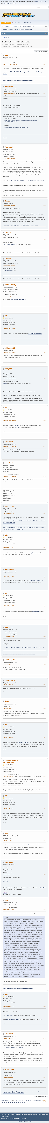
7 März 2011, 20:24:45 (8, 513)
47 (12, 1103)
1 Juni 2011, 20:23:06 (8, 1038)
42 (2, 1103)
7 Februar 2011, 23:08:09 (9, 328)
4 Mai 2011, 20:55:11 (8, 776)
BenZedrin (8, 55)
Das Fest (5, 881)
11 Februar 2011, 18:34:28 (9, 352)
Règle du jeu (36, 611)
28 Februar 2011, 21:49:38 (9, 420)
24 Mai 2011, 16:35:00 (8, 874)
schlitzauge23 (10, 348)
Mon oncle (10, 1015)
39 (40, 1100)
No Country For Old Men (36, 580)
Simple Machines (5, 1116)
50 (18, 1103)
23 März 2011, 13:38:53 (8, 547)
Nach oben (5, 1100)
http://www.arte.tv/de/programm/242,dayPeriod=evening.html (20, 225)
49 (16, 1103)
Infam (5, 383)
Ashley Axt (9, 86)
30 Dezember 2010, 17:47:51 (10, 64)
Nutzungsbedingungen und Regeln (32, 1114)
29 (20, 1100)
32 (26, 1100)
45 (8, 1103)
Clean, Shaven (32, 553)
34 (30, 1100)
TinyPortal (17, 1114)
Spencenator (9, 569)
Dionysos (8, 369)
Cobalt (7, 201)
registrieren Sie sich (9, 3)
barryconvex (9, 506)
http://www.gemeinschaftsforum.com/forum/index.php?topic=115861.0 (23, 647)
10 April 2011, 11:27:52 (8, 664)
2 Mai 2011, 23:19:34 (8, 708)
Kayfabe (8, 232)
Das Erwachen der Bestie (10, 244)
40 (42, 1100)
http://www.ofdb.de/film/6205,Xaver (13, 1047)
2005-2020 (28, 1121)
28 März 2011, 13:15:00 (8, 576)
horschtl (8, 833)
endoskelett (9, 463)
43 (4, 1103)
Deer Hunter (9, 862)
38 (38, 1100)
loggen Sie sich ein (40, 1)
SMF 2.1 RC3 (4, 1114)
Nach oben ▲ (45, 1114)
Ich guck (5, 138)
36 (34, 1100)
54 (26, 1103)
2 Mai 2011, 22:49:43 (8, 684)
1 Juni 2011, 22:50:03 (8, 1077)
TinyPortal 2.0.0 (21, 1121)
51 (20, 1103)
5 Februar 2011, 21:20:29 (9, 296)
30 (22, 1100)
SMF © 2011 (11, 1114)
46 (10, 1103)
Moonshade (9, 147)
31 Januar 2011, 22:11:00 (9, 265)
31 (24, 1100)
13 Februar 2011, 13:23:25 (9, 378)
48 (14, 1103)
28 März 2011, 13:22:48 (8, 605)
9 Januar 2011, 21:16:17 (9, 93)
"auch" (42, 888)
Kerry (7, 701)
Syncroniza (9, 442)
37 (36, 1100)
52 (22, 1103)
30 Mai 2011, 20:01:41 (8, 1006)
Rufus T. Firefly (10, 285)
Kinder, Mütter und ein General (33, 844)
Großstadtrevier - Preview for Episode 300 (15, 127)
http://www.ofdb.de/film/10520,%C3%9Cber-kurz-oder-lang (27, 180)
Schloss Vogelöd (8, 270)
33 (28, 1100)
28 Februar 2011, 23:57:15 (9, 476)
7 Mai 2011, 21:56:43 (8, 840)
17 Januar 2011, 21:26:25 (9, 158)
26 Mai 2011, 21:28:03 (8, 909)
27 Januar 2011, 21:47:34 (9, 239)
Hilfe (22, 1114)
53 (24, 1103)
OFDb (7, 37)
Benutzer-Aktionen (41, 51)
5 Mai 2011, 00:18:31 (8, 808)
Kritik (34, 1062)
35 (32, 1100)
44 (6, 1103)
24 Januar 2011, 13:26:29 (9, 205)
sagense (16, 427)
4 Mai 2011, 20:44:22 (8, 737)
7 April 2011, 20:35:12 (8, 636)
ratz (6, 316)
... (18, 1100)
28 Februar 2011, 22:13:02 (9, 446)
